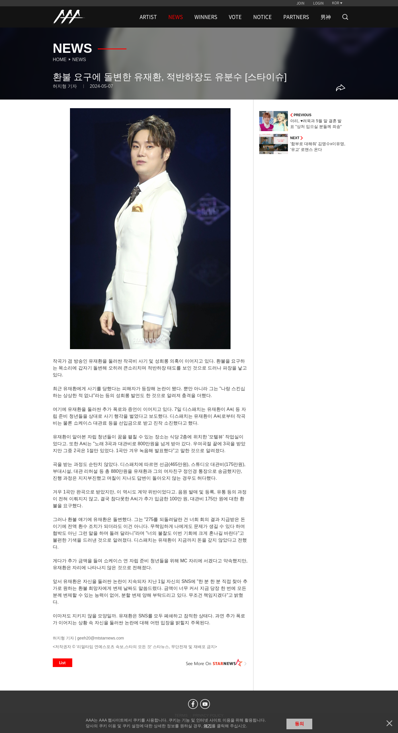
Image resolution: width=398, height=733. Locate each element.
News (79, 59)
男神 (326, 17)
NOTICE (262, 17)
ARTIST (148, 17)
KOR (335, 3)
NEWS (175, 17)
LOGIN (318, 3)
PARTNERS (296, 17)
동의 (299, 723)
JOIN (300, 3)
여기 (208, 726)
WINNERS (205, 17)
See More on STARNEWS (216, 662)
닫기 (389, 723)
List (62, 662)
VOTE (235, 17)
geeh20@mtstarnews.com (100, 638)
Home (60, 59)
